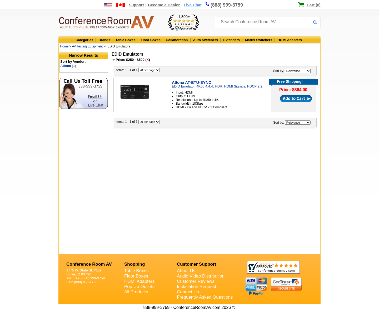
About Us (186, 270)
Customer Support (196, 264)
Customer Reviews (196, 281)
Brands (104, 40)
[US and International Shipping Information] (114, 5)
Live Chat (193, 5)
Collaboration (177, 40)
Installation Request (196, 286)
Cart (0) (314, 5)
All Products (136, 291)
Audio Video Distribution (201, 276)
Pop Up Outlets (139, 286)
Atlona (68, 66)
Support (136, 5)
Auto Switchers (205, 40)
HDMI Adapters (289, 40)
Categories (84, 40)
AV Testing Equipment (87, 46)
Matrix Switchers (258, 40)
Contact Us (188, 291)
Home (64, 46)
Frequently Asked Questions (205, 297)
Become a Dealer (164, 5)
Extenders (231, 40)
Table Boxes (126, 40)
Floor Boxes (151, 40)
